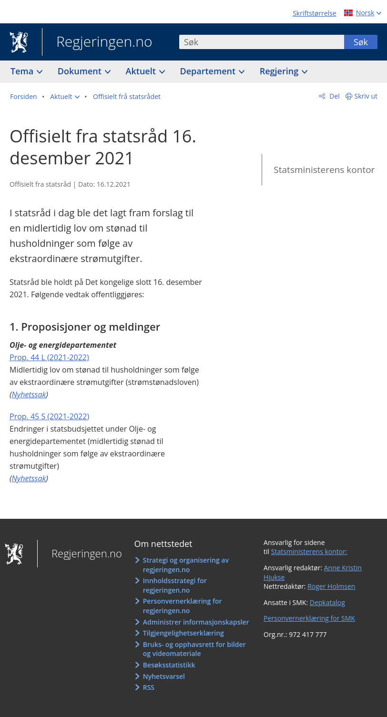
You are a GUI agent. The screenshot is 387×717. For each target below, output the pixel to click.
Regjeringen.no (97, 42)
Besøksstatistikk (169, 664)
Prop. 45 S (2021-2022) (49, 416)
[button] (65, 96)
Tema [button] (23, 71)
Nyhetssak (29, 394)
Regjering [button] (280, 71)
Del (334, 96)
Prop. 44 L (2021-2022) (49, 357)
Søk (361, 42)
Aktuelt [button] (142, 71)
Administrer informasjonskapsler (196, 621)
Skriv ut (366, 96)
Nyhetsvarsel (164, 676)
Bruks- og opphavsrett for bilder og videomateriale (194, 649)
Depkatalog (327, 602)
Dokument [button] (81, 71)
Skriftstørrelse (314, 13)
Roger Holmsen (331, 586)
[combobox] (261, 42)
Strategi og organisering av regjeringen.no (186, 564)
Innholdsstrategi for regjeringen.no (175, 585)
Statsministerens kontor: (309, 551)
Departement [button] (209, 71)
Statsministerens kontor (324, 169)
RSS (148, 687)
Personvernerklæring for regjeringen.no (182, 605)
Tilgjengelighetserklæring (183, 632)
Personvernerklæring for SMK (309, 618)
